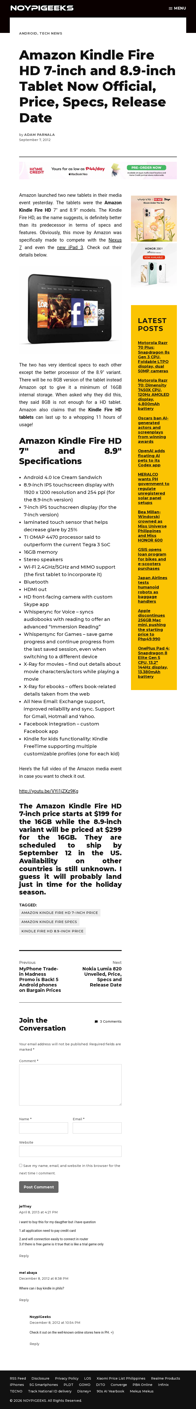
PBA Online (142, 1385)
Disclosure (40, 1378)
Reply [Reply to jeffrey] (24, 1256)
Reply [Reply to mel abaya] (24, 1300)
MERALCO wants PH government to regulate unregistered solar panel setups (153, 488)
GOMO (84, 1385)
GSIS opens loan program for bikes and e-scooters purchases (152, 559)
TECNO (16, 1391)
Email (78, 1119)
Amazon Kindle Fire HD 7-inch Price (59, 913)
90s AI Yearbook (110, 1391)
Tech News (50, 33)
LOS (87, 1378)
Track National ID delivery (50, 1391)
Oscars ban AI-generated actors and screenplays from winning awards (153, 430)
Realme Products (165, 1378)
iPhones (17, 1385)
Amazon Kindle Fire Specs (49, 922)
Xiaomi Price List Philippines (121, 1378)
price (51, 814)
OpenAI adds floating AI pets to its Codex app (151, 457)
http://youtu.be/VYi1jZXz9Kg (48, 791)
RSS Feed (18, 1378)
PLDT (68, 1385)
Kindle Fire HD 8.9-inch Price (52, 931)
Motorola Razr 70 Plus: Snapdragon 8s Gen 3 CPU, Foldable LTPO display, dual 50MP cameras (154, 356)
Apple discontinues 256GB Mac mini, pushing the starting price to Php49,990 (152, 624)
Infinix (163, 1385)
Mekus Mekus (142, 1391)
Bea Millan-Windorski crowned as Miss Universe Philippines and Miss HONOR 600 (152, 526)
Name (25, 1119)
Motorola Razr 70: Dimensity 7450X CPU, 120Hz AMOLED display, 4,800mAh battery (153, 394)
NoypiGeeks (40, 1317)
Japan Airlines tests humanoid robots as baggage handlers (152, 589)
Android (28, 33)
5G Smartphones (44, 1385)
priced (82, 830)
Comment (28, 1061)
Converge (119, 1385)
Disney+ (84, 1391)
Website (26, 1142)
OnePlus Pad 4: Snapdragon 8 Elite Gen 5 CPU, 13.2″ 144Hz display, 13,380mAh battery (153, 662)
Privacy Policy (67, 1378)
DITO (100, 1385)
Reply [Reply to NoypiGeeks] (34, 1344)
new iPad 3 (70, 247)
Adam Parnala (39, 135)
